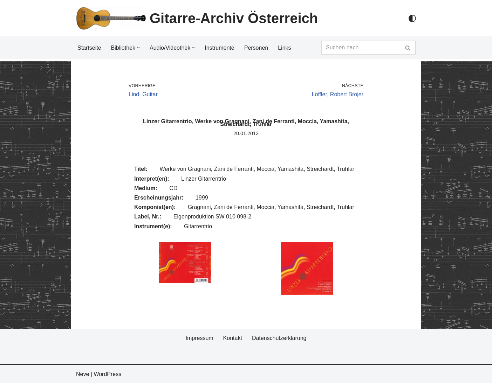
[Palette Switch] (412, 18)
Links (284, 48)
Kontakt (232, 338)
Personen (256, 48)
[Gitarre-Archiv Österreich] (197, 18)
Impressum (199, 338)
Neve (82, 374)
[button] (138, 47)
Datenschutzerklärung (279, 338)
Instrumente (219, 48)
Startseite (89, 48)
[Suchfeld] (360, 48)
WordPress (107, 374)
